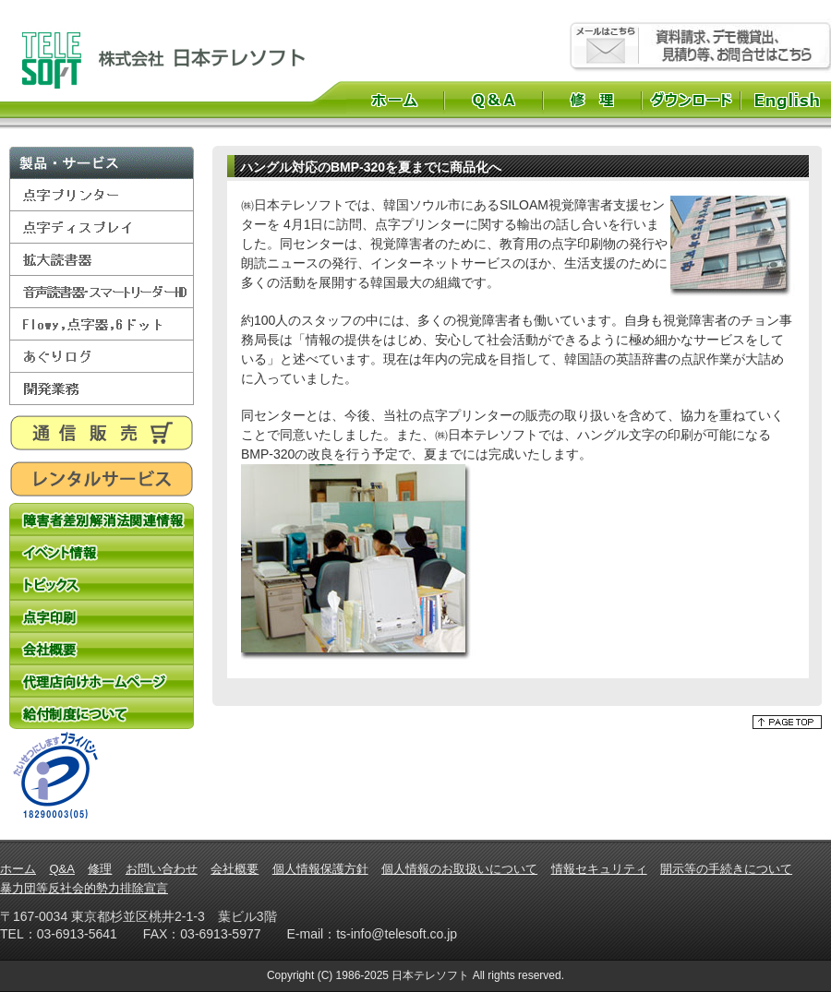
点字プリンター (101, 195)
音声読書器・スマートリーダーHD (101, 292)
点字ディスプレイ (101, 227)
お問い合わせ (162, 869)
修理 (592, 100)
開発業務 (101, 389)
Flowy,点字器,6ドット (101, 324)
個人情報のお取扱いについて (459, 869)
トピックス (101, 584)
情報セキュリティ (599, 869)
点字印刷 (101, 616)
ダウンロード (691, 100)
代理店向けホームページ (101, 680)
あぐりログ (101, 357)
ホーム (394, 100)
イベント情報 (101, 551)
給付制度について (101, 713)
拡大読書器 (101, 260)
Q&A (493, 100)
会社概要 (101, 648)
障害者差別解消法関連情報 (101, 519)
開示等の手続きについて (726, 869)
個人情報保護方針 (320, 869)
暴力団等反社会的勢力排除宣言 (84, 888)
